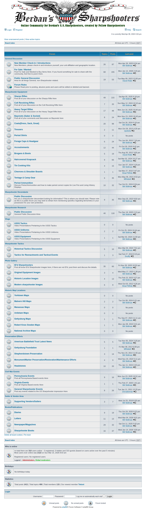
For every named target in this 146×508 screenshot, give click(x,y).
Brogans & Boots (22, 153)
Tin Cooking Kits (22, 165)
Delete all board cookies (13, 435)
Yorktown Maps (21, 295)
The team (27, 435)
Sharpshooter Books (24, 430)
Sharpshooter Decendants (16, 192)
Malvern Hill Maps (22, 301)
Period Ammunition (23, 183)
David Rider (127, 81)
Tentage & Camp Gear (24, 178)
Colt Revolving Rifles (24, 103)
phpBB (64, 507)
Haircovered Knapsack (25, 159)
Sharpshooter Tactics (14, 244)
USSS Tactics (20, 223)
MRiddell (127, 179)
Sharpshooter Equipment (16, 92)
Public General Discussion (27, 78)
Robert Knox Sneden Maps (27, 325)
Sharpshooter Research (15, 208)
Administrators (28, 460)
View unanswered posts (14, 39)
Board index (10, 43)
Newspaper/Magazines (25, 424)
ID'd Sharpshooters (23, 265)
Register (18, 30)
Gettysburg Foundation (25, 347)
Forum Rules (20, 85)
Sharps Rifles (20, 96)
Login (8, 30)
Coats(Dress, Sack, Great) (26, 123)
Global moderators (42, 460)
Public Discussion (23, 196)
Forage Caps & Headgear (26, 141)
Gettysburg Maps (22, 319)
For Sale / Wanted (22, 69)
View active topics (32, 39)
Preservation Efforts (14, 336)
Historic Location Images (26, 278)
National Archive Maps (25, 331)
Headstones (20, 366)
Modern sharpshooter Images (28, 284)
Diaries (17, 412)
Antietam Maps (21, 313)
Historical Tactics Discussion (28, 249)
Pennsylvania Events (24, 376)
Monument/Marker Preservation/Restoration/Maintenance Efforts (45, 360)
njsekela (127, 131)
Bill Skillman (127, 66)
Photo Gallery (11, 261)
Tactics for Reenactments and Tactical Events (36, 255)
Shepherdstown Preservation (28, 354)
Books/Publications (13, 407)
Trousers (18, 129)
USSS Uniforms (21, 230)
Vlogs (7, 219)
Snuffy (127, 256)
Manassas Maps (22, 307)
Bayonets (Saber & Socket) (27, 116)
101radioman (127, 392)
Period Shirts (20, 135)
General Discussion (13, 59)
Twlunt (81, 484)
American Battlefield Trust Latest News (33, 341)
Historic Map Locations (15, 290)
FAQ (128, 30)
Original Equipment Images (27, 272)
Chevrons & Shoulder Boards (28, 171)
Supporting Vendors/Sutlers (27, 401)
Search (137, 30)
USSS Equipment (22, 236)
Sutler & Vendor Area (14, 396)
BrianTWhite (127, 173)
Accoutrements (21, 147)
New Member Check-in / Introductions (32, 63)
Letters (17, 418)
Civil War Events (12, 372)
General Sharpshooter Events (28, 389)
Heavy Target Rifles (23, 109)
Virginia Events (21, 382)
